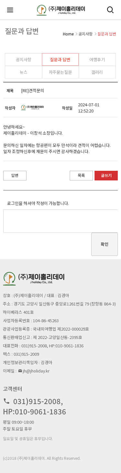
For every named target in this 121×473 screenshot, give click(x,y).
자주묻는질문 (60, 72)
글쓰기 (106, 175)
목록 (81, 175)
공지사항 (23, 59)
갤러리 (97, 72)
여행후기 (97, 59)
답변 (14, 175)
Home (68, 33)
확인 (104, 244)
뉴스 (23, 72)
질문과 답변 (60, 59)
